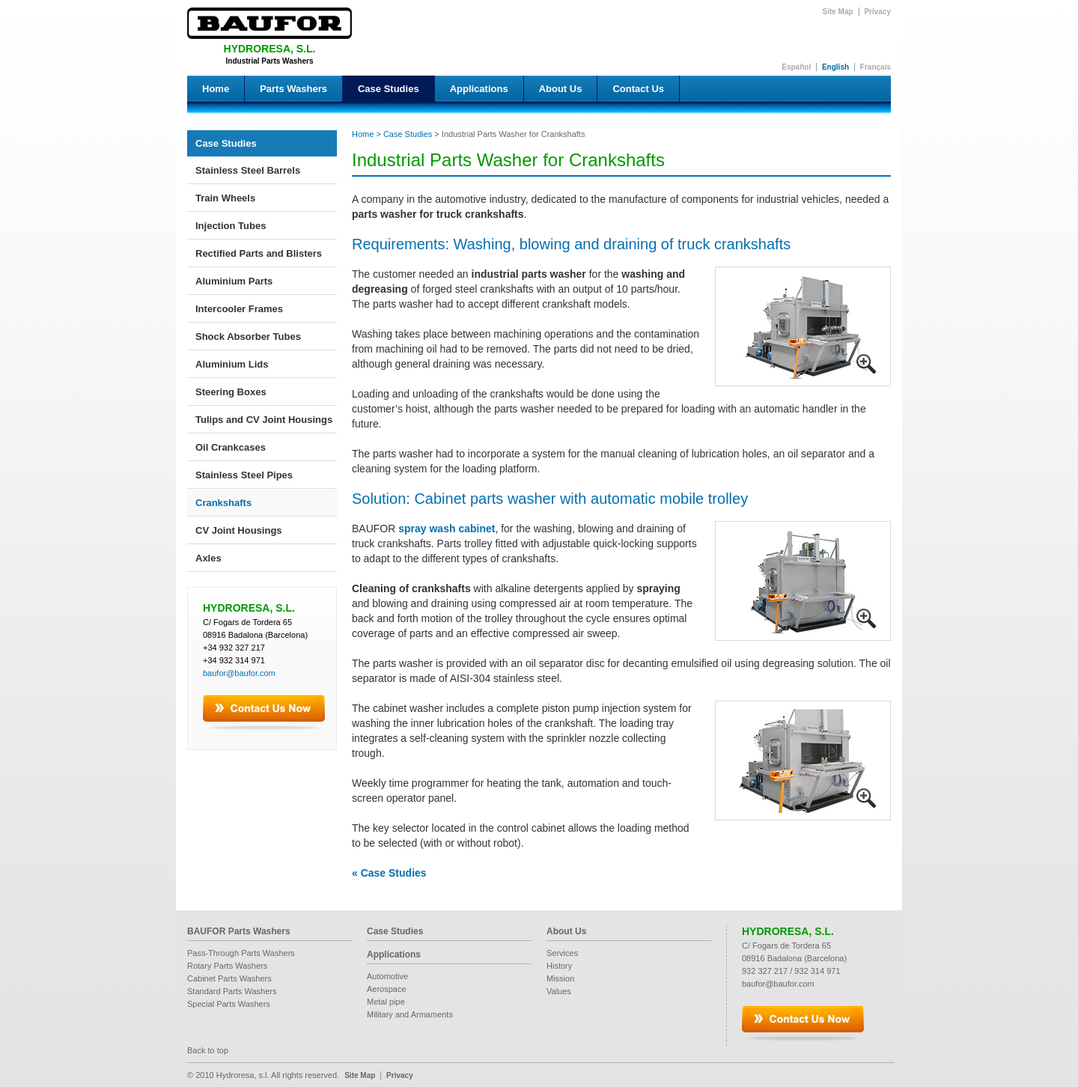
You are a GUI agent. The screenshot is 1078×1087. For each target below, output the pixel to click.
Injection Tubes (230, 225)
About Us (560, 88)
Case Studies (388, 88)
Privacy (877, 11)
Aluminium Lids (232, 364)
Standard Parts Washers (231, 991)
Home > (366, 134)
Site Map (838, 11)
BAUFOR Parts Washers (238, 931)
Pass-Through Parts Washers (241, 953)
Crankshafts (223, 502)
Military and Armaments (410, 1014)
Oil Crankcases (230, 447)
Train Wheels (225, 198)
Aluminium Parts (233, 281)
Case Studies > (410, 134)
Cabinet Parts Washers (229, 978)
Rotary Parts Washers (227, 965)
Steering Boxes (231, 392)
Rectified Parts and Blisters (258, 253)
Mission (560, 978)
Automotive (387, 976)
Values (558, 991)
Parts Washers (293, 88)
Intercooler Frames (239, 308)
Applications (479, 88)
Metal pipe (386, 1001)
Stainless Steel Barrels (247, 170)
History (559, 965)
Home (215, 88)
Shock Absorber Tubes (248, 336)
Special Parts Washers (228, 1003)
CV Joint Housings (238, 530)
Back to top (207, 1050)
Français (875, 67)
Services (562, 953)
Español (796, 67)
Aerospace (386, 988)
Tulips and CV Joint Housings (263, 419)
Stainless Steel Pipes (244, 475)
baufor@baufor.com (239, 673)
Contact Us (638, 88)
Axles (208, 558)
